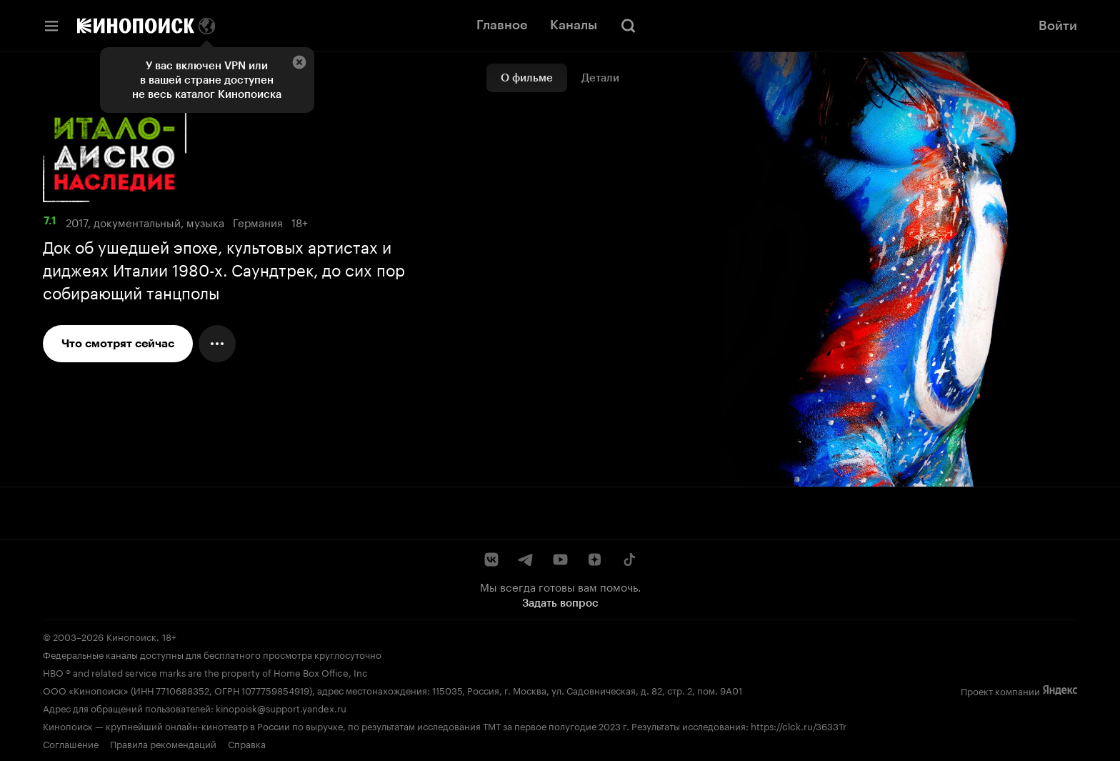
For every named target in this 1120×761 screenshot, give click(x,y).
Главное (501, 25)
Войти (1058, 26)
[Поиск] (628, 25)
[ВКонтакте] (491, 559)
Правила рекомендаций (163, 743)
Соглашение (71, 743)
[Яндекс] (1060, 690)
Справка (247, 743)
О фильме (527, 77)
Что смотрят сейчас (117, 343)
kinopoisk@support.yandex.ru (281, 707)
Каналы (573, 25)
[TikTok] (628, 559)
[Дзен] (594, 559)
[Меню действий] (217, 343)
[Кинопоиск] (135, 25)
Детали (600, 77)
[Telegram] (525, 559)
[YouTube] (560, 559)
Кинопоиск (131, 636)
